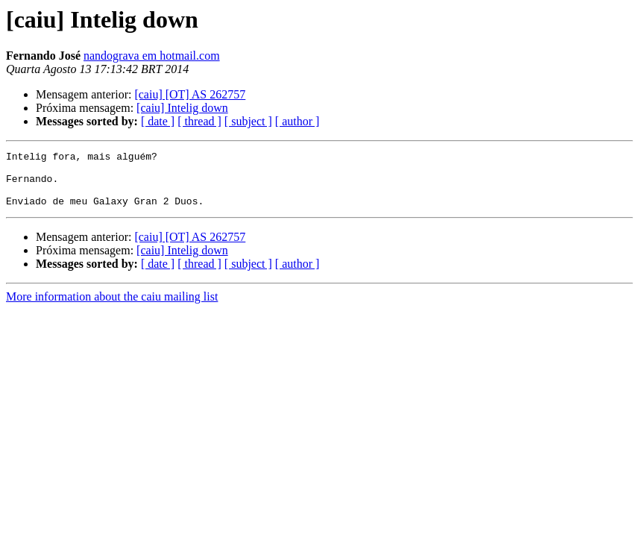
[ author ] (297, 121)
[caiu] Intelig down (182, 107)
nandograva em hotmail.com (152, 55)
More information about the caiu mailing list (112, 307)
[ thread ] (199, 121)
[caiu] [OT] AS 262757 (189, 94)
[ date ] (157, 121)
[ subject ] (248, 121)
